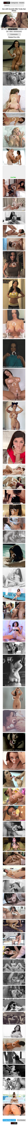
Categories (14, 3)
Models (21, 3)
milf (26, 29)
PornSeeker (21, 1120)
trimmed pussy (18, 31)
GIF (2, 29)
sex (7, 31)
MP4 (6, 29)
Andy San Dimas (12, 29)
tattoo (11, 31)
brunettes (20, 29)
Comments (14, 34)
